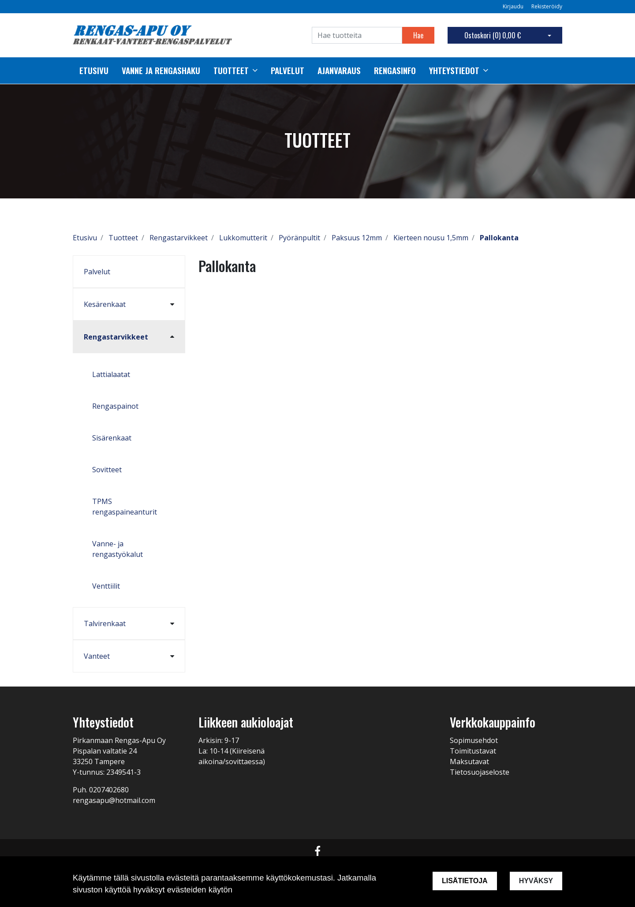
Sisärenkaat (111, 438)
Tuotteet (231, 70)
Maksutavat (469, 761)
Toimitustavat (473, 751)
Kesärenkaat (105, 304)
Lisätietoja (465, 881)
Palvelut (97, 271)
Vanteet (97, 656)
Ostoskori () (492, 35)
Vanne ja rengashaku (161, 70)
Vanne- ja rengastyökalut (117, 549)
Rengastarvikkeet (116, 337)
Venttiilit (106, 586)
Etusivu (93, 70)
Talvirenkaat (105, 623)
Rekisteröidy (546, 6)
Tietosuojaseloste (479, 772)
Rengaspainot (115, 406)
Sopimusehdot (474, 740)
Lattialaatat (111, 374)
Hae (418, 35)
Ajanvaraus (339, 70)
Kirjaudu (514, 6)
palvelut (287, 70)
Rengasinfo (395, 70)
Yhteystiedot (454, 70)
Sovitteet (107, 469)
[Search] (357, 35)
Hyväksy (536, 881)
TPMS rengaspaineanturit (124, 506)
